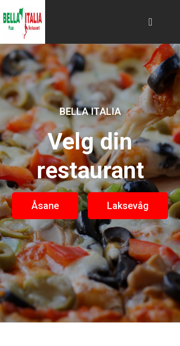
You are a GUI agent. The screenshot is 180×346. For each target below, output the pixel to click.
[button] (150, 22)
